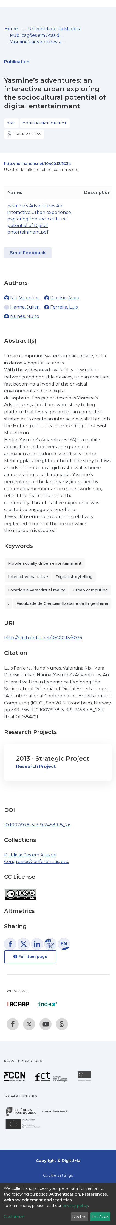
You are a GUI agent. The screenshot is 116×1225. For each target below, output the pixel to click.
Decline (79, 1216)
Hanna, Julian (25, 307)
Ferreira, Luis (64, 307)
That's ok (100, 1216)
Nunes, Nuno (24, 316)
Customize (14, 1216)
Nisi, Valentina (25, 297)
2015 (11, 123)
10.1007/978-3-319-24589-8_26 (37, 824)
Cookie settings (58, 1175)
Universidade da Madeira (54, 28)
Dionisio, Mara (64, 297)
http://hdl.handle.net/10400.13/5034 (37, 163)
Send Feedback (28, 252)
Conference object (44, 123)
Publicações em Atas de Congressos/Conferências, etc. (37, 35)
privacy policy (75, 1205)
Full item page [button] (30, 956)
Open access (27, 134)
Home (11, 28)
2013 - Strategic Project (52, 758)
